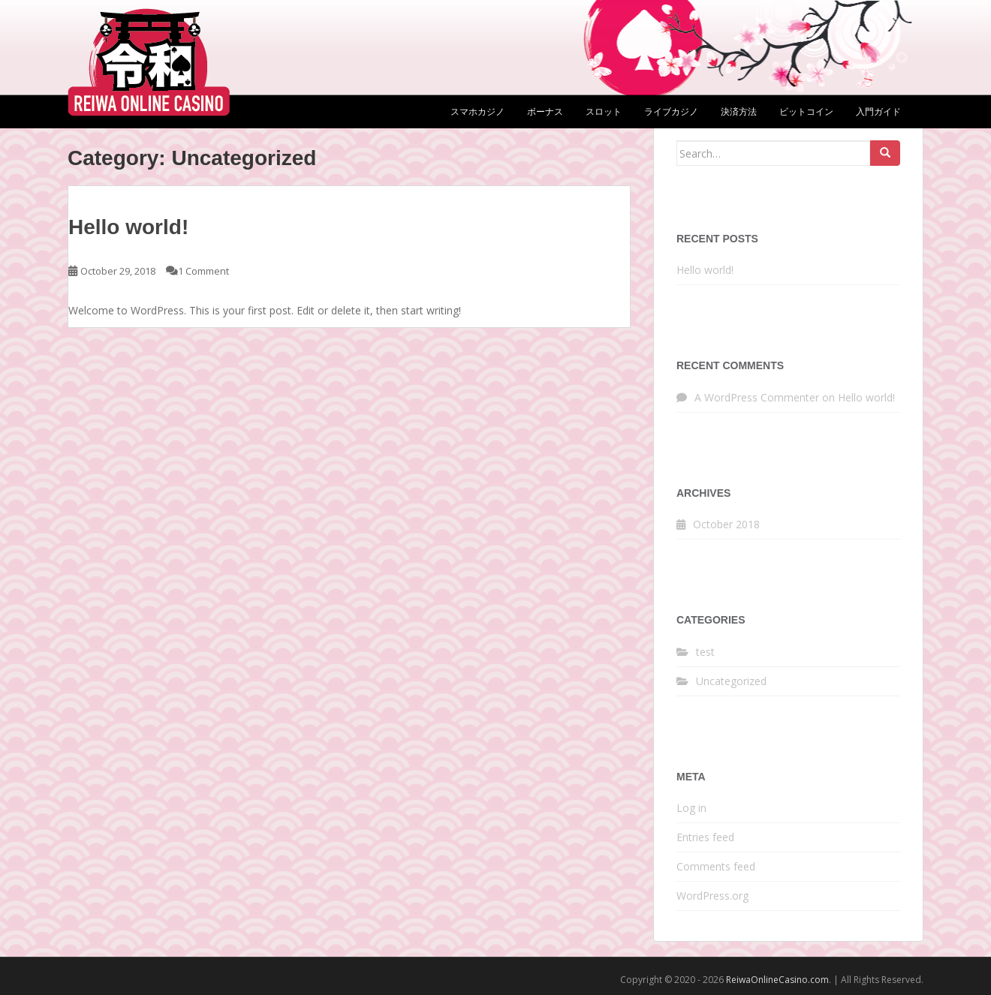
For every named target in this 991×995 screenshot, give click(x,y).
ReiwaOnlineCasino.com (777, 979)
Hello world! (128, 227)
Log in (691, 808)
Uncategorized (731, 681)
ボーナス (545, 111)
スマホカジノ (477, 111)
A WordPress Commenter (756, 397)
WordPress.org (712, 895)
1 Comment (203, 271)
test (705, 652)
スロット (604, 111)
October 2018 (726, 524)
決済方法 (739, 111)
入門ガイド (878, 111)
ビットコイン (806, 111)
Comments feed (715, 866)
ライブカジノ (671, 111)
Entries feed (705, 837)
